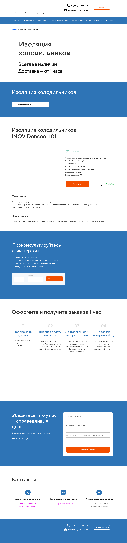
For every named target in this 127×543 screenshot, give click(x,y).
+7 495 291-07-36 (28, 503)
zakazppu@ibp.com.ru (63, 503)
